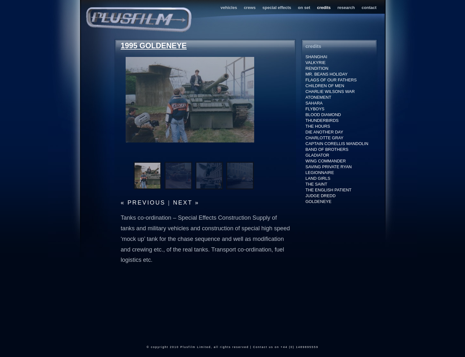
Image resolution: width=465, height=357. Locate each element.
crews (250, 7)
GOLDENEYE (319, 201)
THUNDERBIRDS (322, 120)
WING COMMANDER (326, 161)
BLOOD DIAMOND (323, 114)
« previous (143, 202)
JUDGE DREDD (321, 195)
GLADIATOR (317, 155)
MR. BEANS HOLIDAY (327, 74)
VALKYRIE (316, 62)
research (346, 7)
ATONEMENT (318, 97)
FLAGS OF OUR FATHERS (331, 80)
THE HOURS (318, 126)
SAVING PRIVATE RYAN (329, 166)
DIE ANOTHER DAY (325, 132)
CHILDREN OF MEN (325, 85)
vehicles (228, 7)
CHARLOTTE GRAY (325, 137)
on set (304, 7)
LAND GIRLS (318, 178)
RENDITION (317, 68)
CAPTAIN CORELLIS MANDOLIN (337, 143)
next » (186, 202)
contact (369, 7)
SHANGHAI (316, 56)
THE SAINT (316, 184)
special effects (277, 7)
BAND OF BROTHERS (327, 149)
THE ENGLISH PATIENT (329, 190)
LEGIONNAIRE (320, 172)
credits (324, 7)
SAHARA (314, 103)
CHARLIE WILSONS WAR (330, 91)
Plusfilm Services (138, 19)
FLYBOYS (315, 108)
